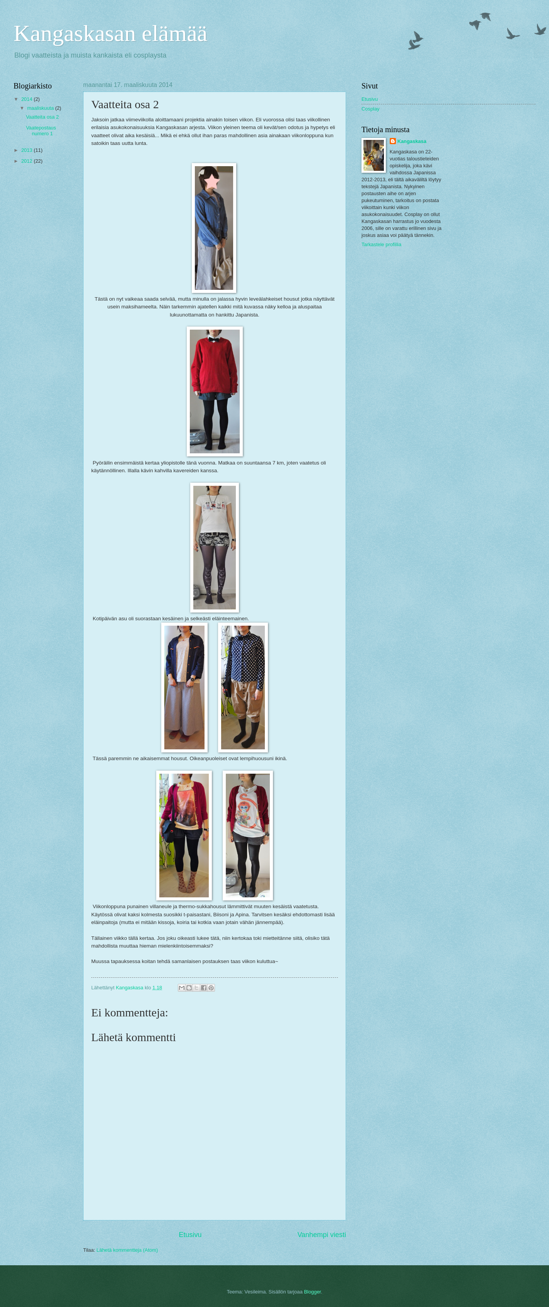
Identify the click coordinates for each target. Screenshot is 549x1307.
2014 (27, 99)
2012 (27, 161)
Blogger (312, 1292)
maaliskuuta (41, 108)
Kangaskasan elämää (110, 33)
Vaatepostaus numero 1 (41, 130)
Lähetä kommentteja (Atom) (127, 1250)
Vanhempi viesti (321, 1235)
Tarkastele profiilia (381, 244)
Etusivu (190, 1235)
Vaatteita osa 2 (42, 117)
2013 (27, 150)
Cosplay (370, 109)
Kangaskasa (411, 141)
